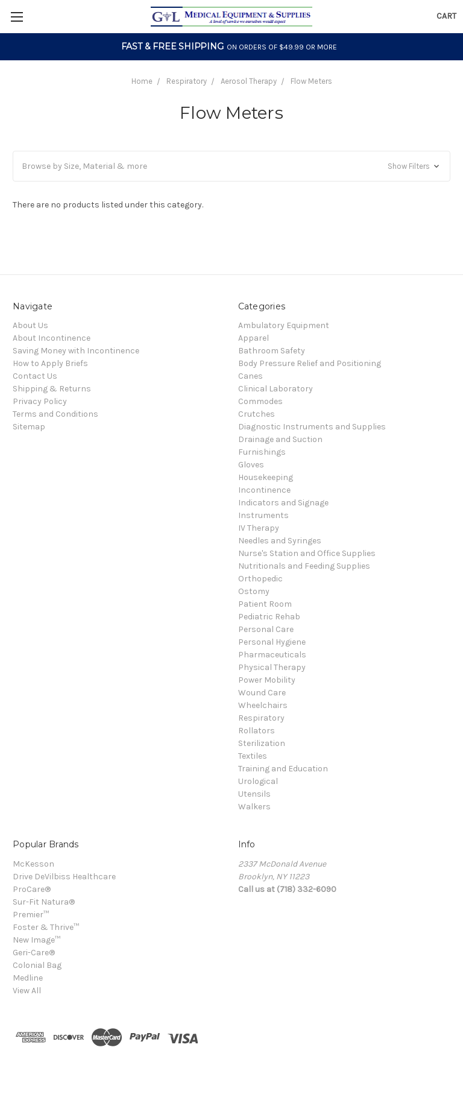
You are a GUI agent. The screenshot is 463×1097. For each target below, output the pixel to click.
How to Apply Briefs (50, 363)
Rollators (256, 731)
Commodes (260, 401)
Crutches (256, 414)
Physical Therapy (272, 667)
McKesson (33, 864)
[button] (231, 166)
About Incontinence (51, 338)
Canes (250, 376)
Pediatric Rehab (269, 617)
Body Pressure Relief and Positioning (309, 363)
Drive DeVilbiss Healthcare (64, 876)
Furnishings (262, 452)
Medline (28, 978)
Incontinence (264, 490)
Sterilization (261, 743)
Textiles (252, 756)
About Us (30, 325)
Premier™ (31, 914)
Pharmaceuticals (272, 655)
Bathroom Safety (271, 351)
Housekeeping (265, 477)
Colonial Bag (37, 965)
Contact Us (35, 376)
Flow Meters (311, 81)
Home (142, 81)
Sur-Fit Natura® (44, 902)
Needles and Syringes (279, 541)
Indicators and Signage (283, 503)
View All (27, 990)
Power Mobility (266, 680)
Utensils (254, 794)
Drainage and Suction (280, 439)
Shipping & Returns (52, 389)
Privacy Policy (40, 401)
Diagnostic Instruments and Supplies (312, 427)
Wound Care (262, 693)
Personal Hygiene (272, 642)
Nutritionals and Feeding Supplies (304, 566)
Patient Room (265, 604)
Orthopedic (260, 579)
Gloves (251, 465)
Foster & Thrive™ (46, 927)
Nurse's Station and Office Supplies (307, 553)
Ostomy (253, 591)
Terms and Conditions (55, 414)
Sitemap (29, 427)
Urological (258, 781)
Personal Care (266, 629)
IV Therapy (258, 528)
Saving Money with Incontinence (76, 351)
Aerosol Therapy (249, 81)
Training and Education (283, 768)
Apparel (253, 338)
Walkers (254, 806)
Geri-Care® (34, 952)
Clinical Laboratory (275, 389)
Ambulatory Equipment (283, 325)
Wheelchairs (263, 705)
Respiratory (186, 81)
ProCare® (32, 889)
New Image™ (36, 940)
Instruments (263, 515)
